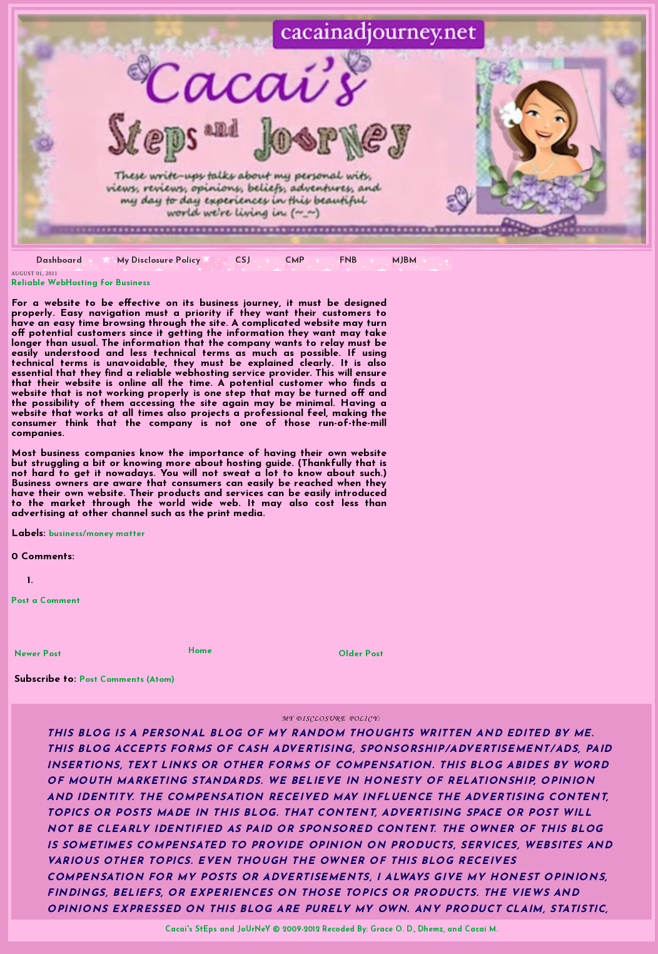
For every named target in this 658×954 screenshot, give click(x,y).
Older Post (360, 654)
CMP (295, 260)
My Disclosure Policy (158, 260)
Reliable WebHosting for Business (80, 283)
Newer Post (37, 654)
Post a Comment (45, 601)
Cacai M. (481, 929)
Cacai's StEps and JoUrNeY (217, 929)
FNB (348, 260)
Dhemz (430, 929)
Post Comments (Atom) (127, 680)
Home (200, 651)
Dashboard (59, 260)
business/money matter (97, 534)
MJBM (404, 260)
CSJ (242, 260)
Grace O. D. (392, 929)
